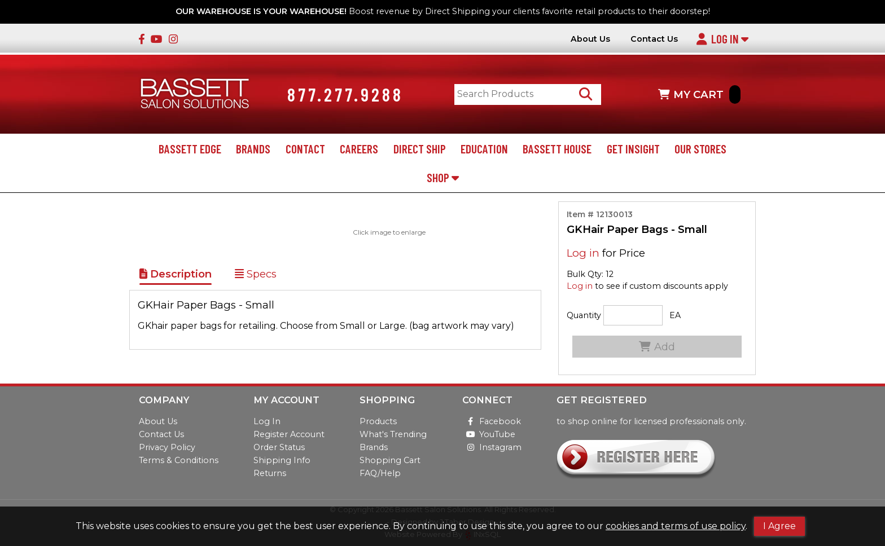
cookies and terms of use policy (676, 526)
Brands (253, 149)
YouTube (488, 434)
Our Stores (700, 149)
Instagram (492, 447)
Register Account (289, 434)
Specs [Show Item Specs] (256, 273)
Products (378, 421)
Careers (359, 149)
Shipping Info (281, 460)
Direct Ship (419, 149)
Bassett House (557, 149)
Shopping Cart (390, 460)
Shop (443, 177)
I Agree (779, 526)
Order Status (279, 447)
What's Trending (393, 434)
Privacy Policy (167, 447)
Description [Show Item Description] (175, 273)
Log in (583, 252)
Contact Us (654, 39)
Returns (269, 473)
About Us (590, 39)
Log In (722, 39)
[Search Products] (585, 94)
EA (675, 315)
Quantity (584, 315)
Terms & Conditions (178, 460)
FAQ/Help (380, 473)
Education (484, 149)
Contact (305, 149)
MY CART (699, 94)
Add (657, 346)
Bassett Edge (190, 149)
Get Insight (633, 149)
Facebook (491, 421)
